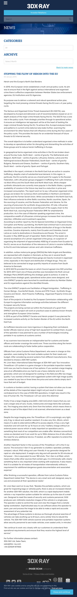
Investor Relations (38, 13)
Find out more (57, 588)
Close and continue (61, 592)
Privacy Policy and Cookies (44, 574)
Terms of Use (27, 574)
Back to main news (64, 67)
